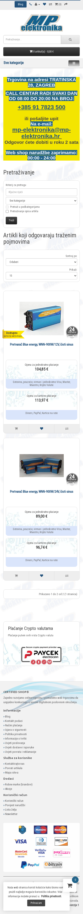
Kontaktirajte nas (14, 763)
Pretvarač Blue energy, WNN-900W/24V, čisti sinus (41, 492)
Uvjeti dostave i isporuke (19, 747)
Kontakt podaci (14, 721)
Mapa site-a (11, 772)
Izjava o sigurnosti (15, 729)
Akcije (8, 788)
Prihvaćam (36, 903)
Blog (7, 716)
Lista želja (11, 809)
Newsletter (11, 814)
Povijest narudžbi (15, 805)
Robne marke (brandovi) (19, 784)
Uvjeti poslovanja (15, 743)
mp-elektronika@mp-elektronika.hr (41, 132)
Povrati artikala (13, 768)
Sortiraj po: (71, 256)
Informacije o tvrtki (16, 738)
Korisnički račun (14, 800)
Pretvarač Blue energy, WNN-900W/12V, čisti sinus (41, 344)
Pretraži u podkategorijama (23, 209)
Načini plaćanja (13, 725)
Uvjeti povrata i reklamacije (20, 751)
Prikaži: (73, 269)
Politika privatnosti (16, 734)
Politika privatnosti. (51, 896)
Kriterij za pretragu (16, 185)
